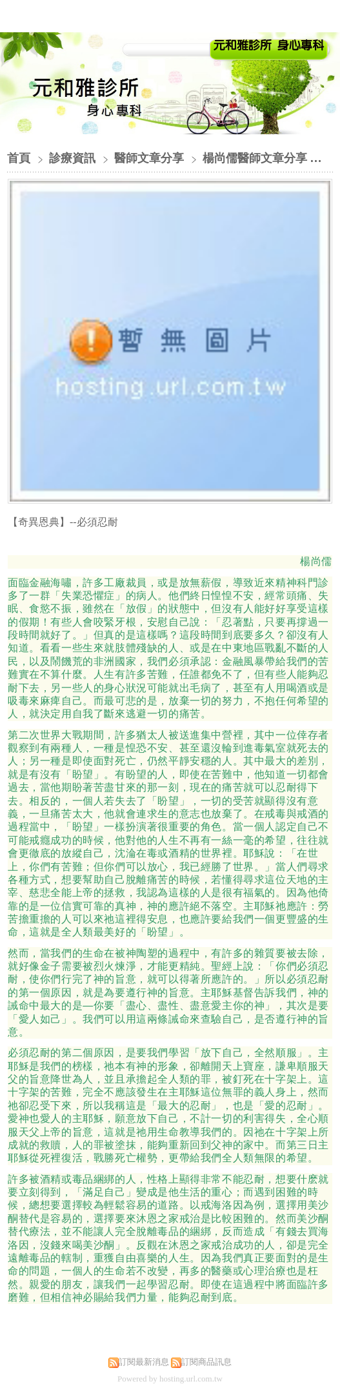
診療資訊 (74, 158)
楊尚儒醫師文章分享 (255, 158)
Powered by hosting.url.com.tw (170, 1378)
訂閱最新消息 (144, 1362)
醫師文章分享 (149, 158)
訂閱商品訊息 (206, 1362)
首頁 (18, 158)
